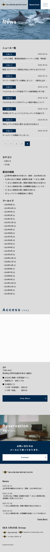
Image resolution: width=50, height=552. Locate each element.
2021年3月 (8, 251)
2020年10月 (8, 265)
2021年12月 (8, 222)
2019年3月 (8, 294)
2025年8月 (8, 205)
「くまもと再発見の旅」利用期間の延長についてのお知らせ (26, 186)
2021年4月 (8, 247)
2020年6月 (8, 276)
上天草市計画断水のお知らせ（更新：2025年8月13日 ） (26, 176)
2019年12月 (8, 283)
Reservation (34, 4)
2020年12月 (8, 258)
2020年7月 (8, 272)
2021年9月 (8, 229)
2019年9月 (8, 290)
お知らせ (7, 161)
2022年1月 (8, 219)
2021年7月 (8, 237)
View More (42, 519)
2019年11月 (8, 286)
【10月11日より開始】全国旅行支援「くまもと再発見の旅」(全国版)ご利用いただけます (26, 179)
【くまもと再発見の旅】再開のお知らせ (19, 190)
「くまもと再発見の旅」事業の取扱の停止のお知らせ (25, 183)
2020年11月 (8, 262)
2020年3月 (8, 279)
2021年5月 (8, 244)
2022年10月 (8, 208)
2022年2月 (8, 215)
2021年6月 (8, 240)
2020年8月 (8, 269)
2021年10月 (8, 226)
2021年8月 (8, 233)
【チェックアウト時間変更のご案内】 (19, 193)
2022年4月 (8, 212)
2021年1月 (8, 254)
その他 (6, 165)
